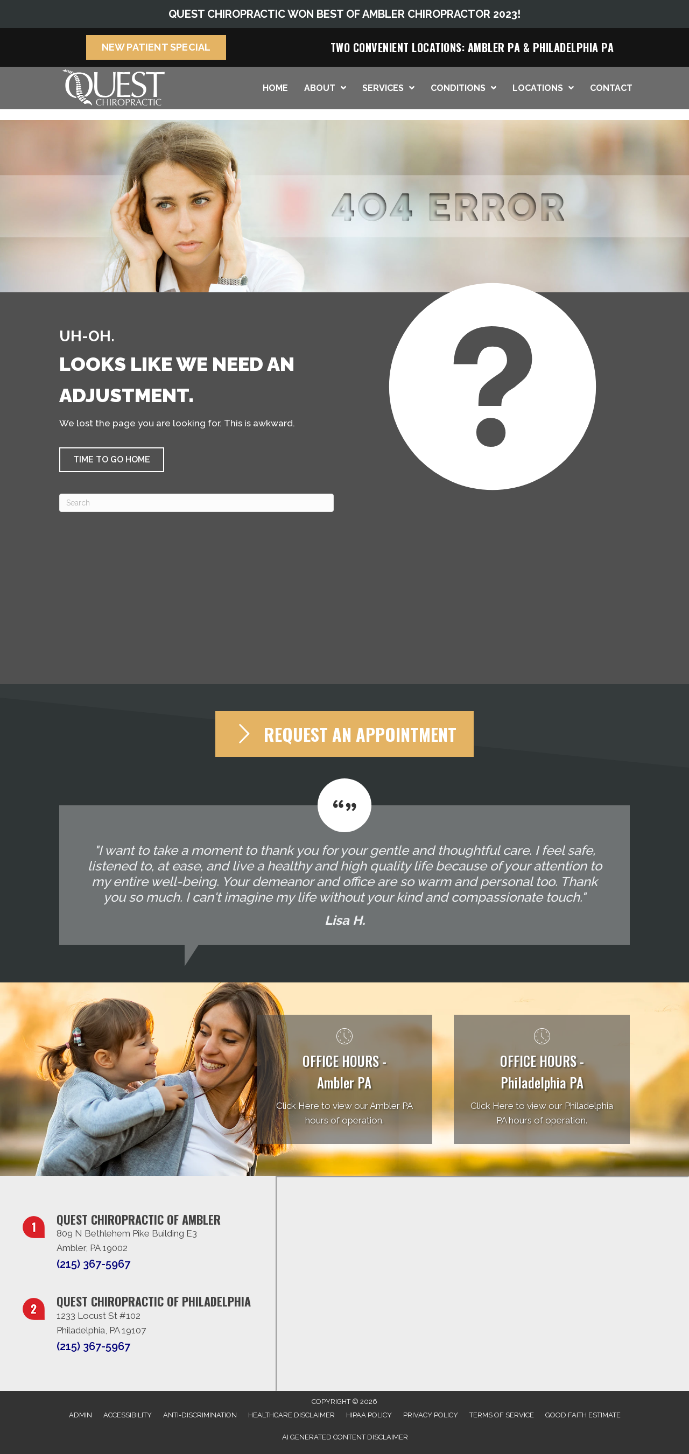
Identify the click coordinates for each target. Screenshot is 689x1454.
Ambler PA (494, 47)
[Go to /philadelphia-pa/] (542, 1079)
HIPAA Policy (369, 1415)
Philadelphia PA (573, 47)
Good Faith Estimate (583, 1415)
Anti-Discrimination (200, 1415)
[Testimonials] (344, 861)
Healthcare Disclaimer (291, 1415)
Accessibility (127, 1415)
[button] (111, 459)
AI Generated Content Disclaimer (345, 1437)
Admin (80, 1415)
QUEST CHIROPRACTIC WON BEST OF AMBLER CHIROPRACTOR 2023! (344, 14)
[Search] (196, 503)
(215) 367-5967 (93, 1264)
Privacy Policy (430, 1415)
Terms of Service (501, 1415)
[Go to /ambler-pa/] (345, 1079)
